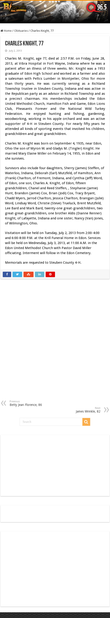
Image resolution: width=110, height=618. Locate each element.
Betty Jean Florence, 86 (33, 403)
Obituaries (21, 30)
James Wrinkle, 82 (77, 410)
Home (6, 30)
